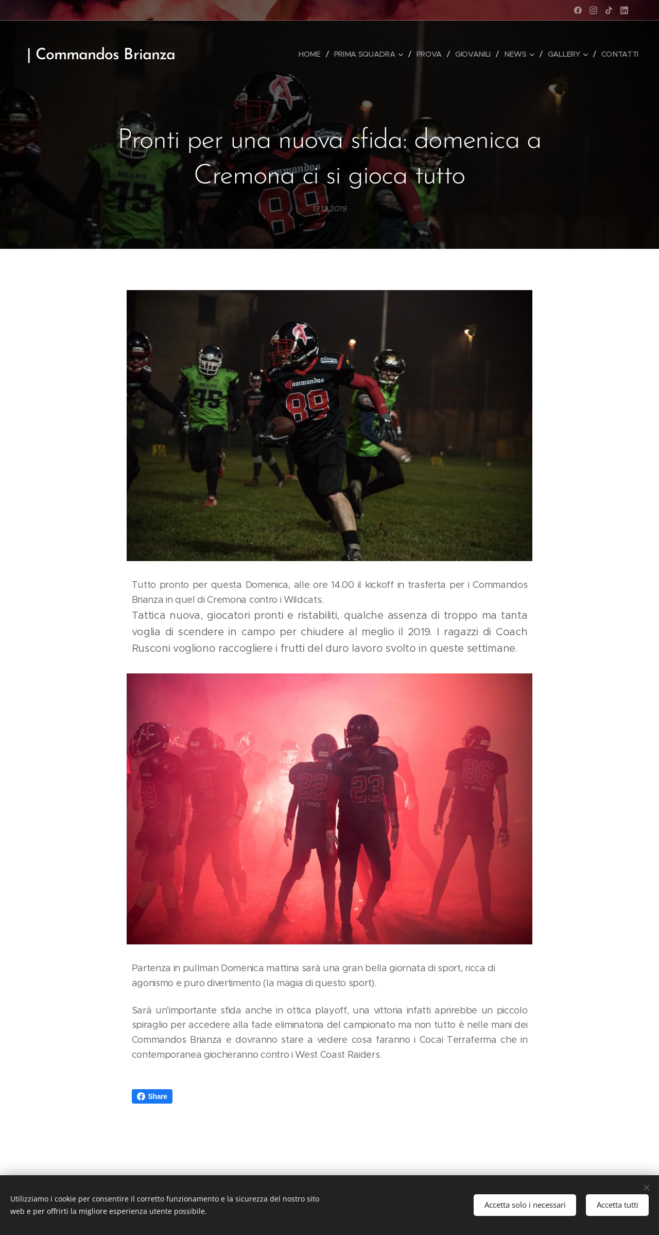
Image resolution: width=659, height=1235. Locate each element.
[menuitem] (312, 54)
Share (152, 1096)
